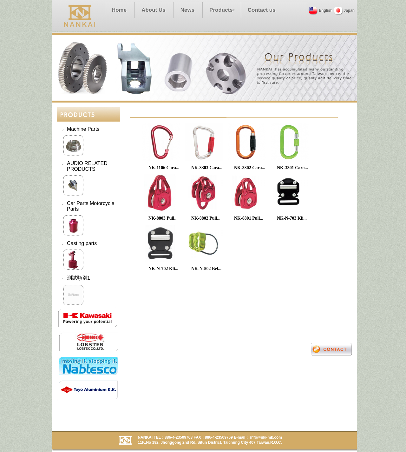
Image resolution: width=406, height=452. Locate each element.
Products (221, 10)
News (187, 10)
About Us (153, 10)
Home (119, 10)
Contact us (262, 10)
